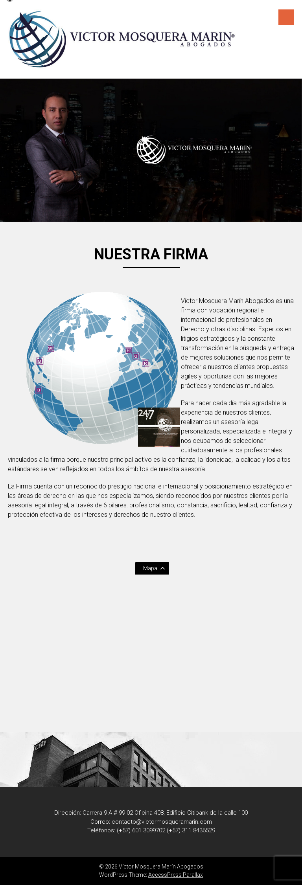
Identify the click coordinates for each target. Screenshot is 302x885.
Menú (286, 17)
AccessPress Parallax (175, 875)
